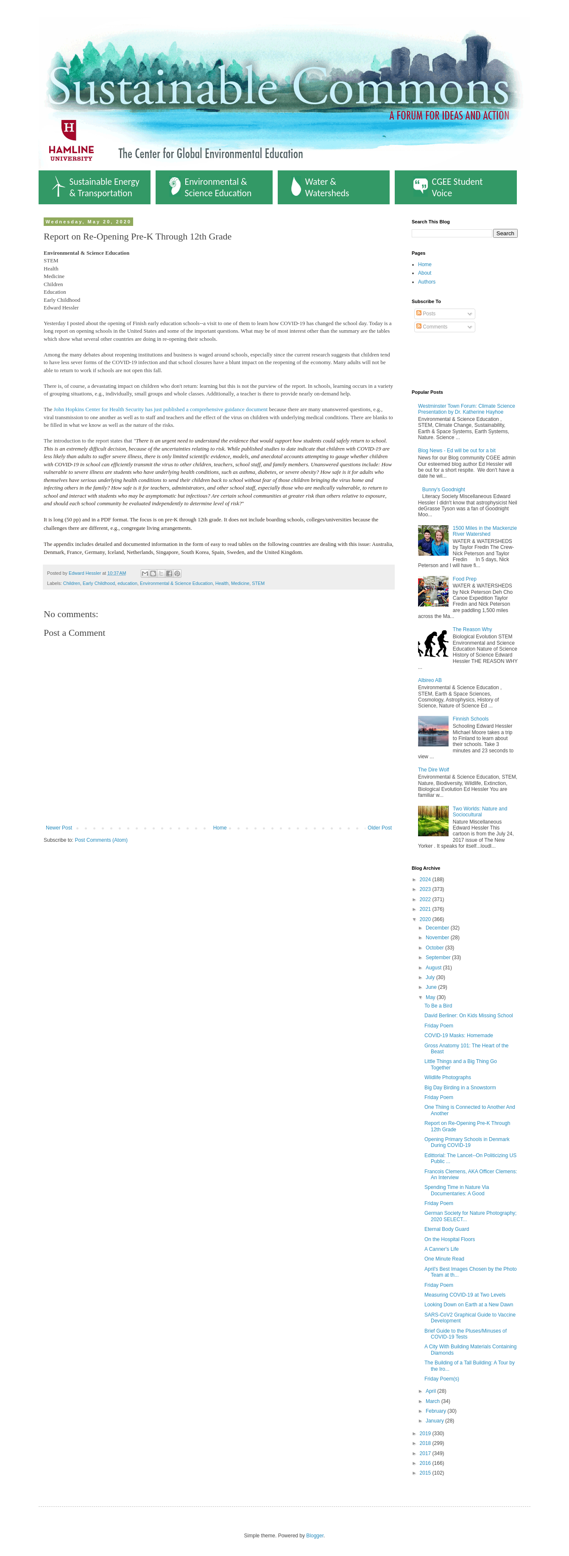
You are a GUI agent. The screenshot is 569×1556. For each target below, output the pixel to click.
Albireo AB (430, 680)
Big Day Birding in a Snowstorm (460, 1088)
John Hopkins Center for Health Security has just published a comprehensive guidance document (160, 409)
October (435, 948)
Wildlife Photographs (447, 1077)
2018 (426, 1443)
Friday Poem (438, 1026)
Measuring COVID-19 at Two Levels (464, 1295)
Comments (431, 327)
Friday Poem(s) (441, 1379)
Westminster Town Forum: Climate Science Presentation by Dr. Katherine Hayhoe (466, 409)
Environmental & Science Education (210, 187)
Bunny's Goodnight (443, 490)
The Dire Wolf (433, 770)
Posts (425, 314)
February (436, 1411)
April (431, 1391)
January (435, 1421)
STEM (258, 583)
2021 (426, 909)
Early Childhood (99, 583)
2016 (426, 1463)
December (438, 928)
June (432, 987)
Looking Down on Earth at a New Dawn (468, 1305)
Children (71, 583)
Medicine (240, 583)
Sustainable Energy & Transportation (95, 187)
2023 (426, 889)
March (433, 1401)
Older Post (380, 828)
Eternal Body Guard (446, 1229)
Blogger (315, 1536)
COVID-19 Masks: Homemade (458, 1035)
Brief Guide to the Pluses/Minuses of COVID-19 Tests (465, 1334)
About (424, 273)
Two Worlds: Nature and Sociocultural (480, 812)
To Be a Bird (438, 1006)
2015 (426, 1473)
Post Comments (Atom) (101, 840)
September (439, 957)
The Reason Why (472, 629)
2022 (426, 899)
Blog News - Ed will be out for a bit (457, 451)
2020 (426, 919)
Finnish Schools (471, 719)
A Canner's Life (441, 1249)
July (431, 977)
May (431, 997)
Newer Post (59, 828)
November (438, 938)
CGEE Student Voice (448, 187)
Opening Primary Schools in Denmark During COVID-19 (467, 1142)
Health (222, 583)
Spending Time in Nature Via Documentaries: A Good (456, 1190)
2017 (426, 1453)
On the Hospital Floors (449, 1239)
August (434, 968)
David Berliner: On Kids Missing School (468, 1016)
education (127, 583)
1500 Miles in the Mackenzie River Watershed (485, 531)
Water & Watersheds (320, 187)
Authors (426, 282)
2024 (426, 879)
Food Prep (465, 579)
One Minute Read (444, 1259)
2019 (426, 1433)
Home (220, 828)
